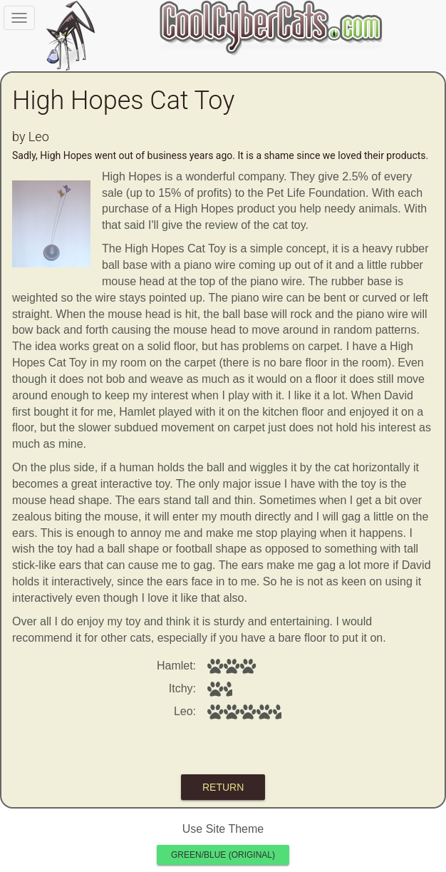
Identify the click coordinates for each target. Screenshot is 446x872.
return (223, 787)
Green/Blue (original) (223, 855)
